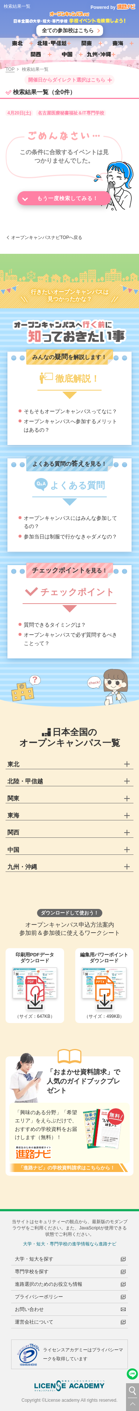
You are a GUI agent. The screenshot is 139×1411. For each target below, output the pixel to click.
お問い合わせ (29, 1309)
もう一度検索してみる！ (67, 200)
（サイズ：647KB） (34, 987)
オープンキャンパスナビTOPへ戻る (46, 239)
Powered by (112, 7)
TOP (10, 71)
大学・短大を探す (34, 1259)
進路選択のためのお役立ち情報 (48, 1284)
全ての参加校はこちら (68, 32)
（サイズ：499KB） (104, 987)
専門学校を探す (32, 1271)
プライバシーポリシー (39, 1296)
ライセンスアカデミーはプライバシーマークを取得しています (83, 1354)
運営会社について (34, 1322)
